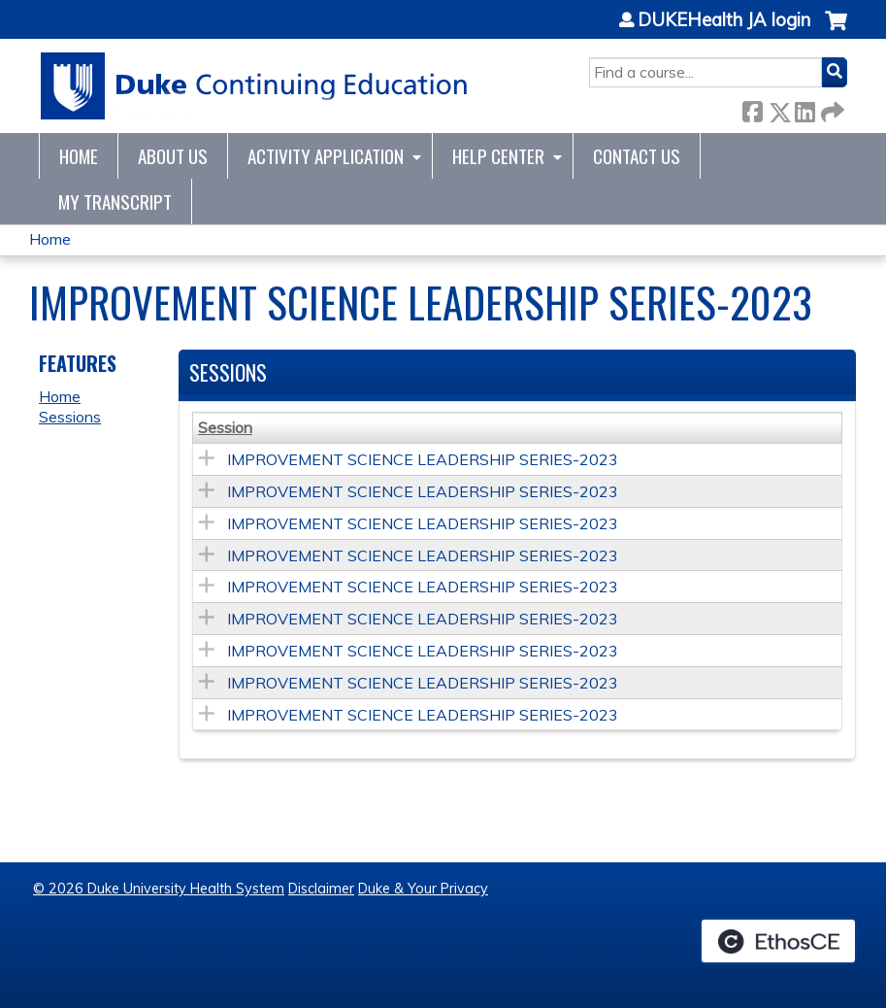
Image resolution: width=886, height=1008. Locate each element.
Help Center (498, 156)
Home (78, 156)
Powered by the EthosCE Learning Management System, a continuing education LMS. (778, 941)
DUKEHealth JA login (724, 20)
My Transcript (115, 201)
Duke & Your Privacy (423, 888)
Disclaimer (321, 888)
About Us (173, 156)
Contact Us (636, 156)
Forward (830, 108)
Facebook (752, 108)
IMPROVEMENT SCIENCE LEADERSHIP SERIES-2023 (422, 459)
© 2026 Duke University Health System (158, 888)
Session (225, 427)
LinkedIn (804, 108)
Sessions (70, 416)
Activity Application (325, 156)
